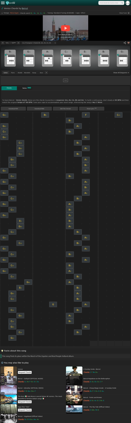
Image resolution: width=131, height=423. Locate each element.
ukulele (20, 72)
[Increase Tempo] (18, 42)
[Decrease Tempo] (3, 42)
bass (41, 72)
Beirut (25, 8)
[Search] (122, 3)
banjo (34, 72)
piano (13, 72)
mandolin (27, 72)
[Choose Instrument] (46, 72)
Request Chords (25, 372)
